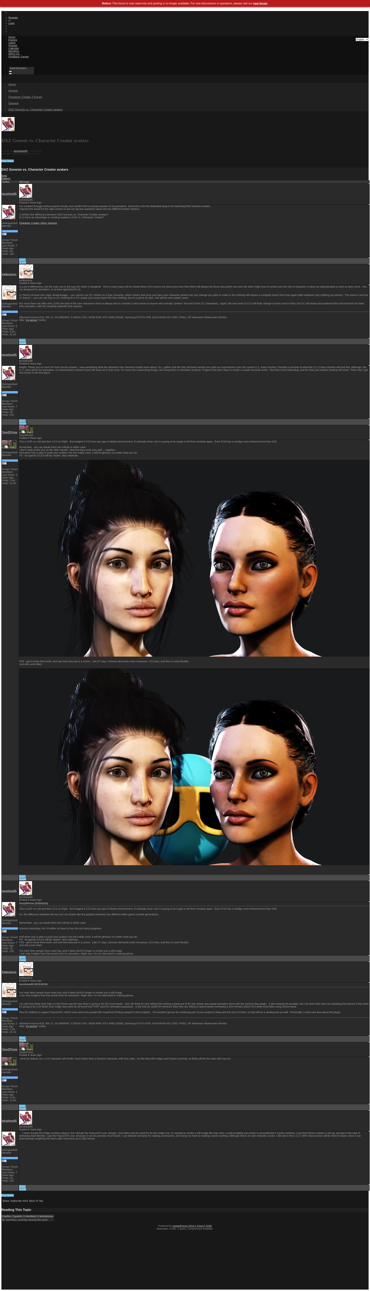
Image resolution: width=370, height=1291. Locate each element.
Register (13, 17)
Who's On (14, 54)
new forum (260, 3)
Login (11, 23)
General (13, 103)
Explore (12, 40)
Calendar (13, 48)
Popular (12, 45)
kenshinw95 (20, 151)
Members (13, 51)
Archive (13, 90)
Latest (11, 42)
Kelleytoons (9, 274)
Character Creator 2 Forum (25, 97)
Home (11, 37)
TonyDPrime (9, 432)
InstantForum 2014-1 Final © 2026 (192, 1225)
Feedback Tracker (18, 56)
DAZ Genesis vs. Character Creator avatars (35, 109)
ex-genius (31, 320)
